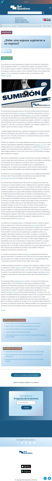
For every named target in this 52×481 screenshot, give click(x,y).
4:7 (44, 145)
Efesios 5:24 (19, 268)
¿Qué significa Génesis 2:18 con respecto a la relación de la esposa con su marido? (25, 336)
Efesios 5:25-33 (33, 225)
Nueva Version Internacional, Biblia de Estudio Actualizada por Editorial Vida (24, 355)
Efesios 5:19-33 (12, 292)
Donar (26, 2)
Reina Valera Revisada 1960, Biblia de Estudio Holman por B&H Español (24, 360)
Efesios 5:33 (44, 272)
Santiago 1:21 (39, 145)
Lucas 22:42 (5, 178)
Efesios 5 (27, 254)
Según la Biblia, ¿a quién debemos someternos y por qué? (22, 326)
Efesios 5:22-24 (6, 75)
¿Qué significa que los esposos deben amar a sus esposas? (23, 323)
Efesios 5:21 (42, 147)
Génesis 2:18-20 (31, 115)
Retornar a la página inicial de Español (26, 375)
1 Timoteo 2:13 (22, 113)
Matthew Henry (19, 281)
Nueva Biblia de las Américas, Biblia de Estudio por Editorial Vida (24, 351)
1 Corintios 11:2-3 (37, 149)
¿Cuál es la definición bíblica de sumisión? (17, 332)
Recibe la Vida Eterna (21, 20)
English (3, 310)
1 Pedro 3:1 (20, 218)
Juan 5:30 (12, 178)
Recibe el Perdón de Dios (22, 22)
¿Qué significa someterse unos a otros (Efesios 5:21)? (21, 329)
